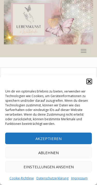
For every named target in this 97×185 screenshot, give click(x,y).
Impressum (79, 178)
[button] (89, 81)
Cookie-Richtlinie (22, 178)
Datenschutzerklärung (52, 178)
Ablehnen (48, 152)
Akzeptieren (48, 138)
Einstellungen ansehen (49, 166)
